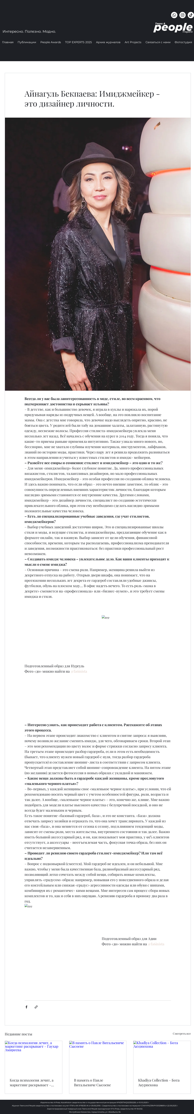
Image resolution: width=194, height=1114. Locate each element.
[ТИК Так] (191, 15)
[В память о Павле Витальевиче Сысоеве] (97, 1057)
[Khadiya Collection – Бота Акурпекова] (162, 1057)
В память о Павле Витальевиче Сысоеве (92, 1082)
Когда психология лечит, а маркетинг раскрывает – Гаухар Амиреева (31, 1082)
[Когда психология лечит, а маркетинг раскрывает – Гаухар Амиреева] (33, 1057)
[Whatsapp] (174, 15)
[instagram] (182, 15)
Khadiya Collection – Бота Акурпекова (159, 1082)
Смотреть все (182, 1033)
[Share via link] (36, 1007)
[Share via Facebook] (26, 1007)
